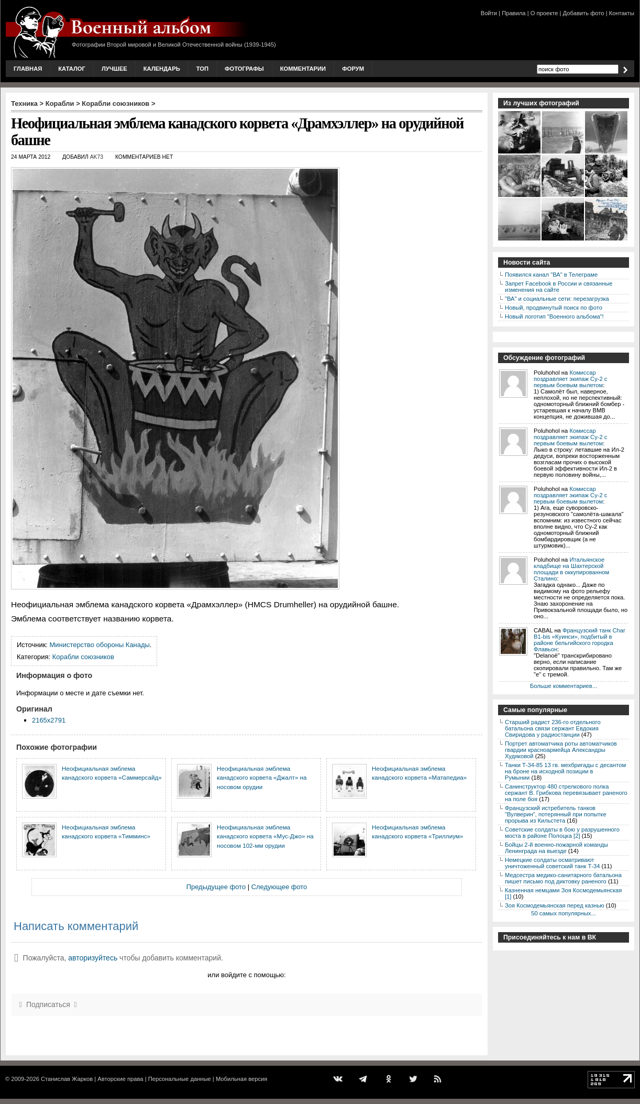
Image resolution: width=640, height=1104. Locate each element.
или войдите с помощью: (246, 975)
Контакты (621, 13)
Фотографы (244, 68)
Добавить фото (583, 13)
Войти (489, 13)
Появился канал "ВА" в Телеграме (551, 274)
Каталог (71, 68)
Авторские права (120, 1079)
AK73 (96, 157)
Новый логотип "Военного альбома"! (554, 316)
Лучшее (114, 68)
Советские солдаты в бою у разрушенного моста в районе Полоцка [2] (562, 832)
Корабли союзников (115, 103)
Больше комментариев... (563, 686)
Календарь (162, 68)
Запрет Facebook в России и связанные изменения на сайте (558, 286)
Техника (24, 103)
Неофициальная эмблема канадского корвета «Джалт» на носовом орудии (262, 777)
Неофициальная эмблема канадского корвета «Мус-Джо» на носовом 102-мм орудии (265, 836)
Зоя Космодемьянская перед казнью (554, 905)
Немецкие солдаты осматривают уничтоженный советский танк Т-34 (552, 863)
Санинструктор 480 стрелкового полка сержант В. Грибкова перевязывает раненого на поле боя (566, 792)
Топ (202, 68)
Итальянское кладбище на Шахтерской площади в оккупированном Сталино (571, 569)
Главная (28, 68)
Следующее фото (279, 887)
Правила (513, 13)
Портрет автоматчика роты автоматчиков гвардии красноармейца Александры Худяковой (561, 749)
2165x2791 (48, 720)
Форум (353, 68)
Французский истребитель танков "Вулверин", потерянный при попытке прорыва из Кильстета (555, 814)
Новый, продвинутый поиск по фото (553, 307)
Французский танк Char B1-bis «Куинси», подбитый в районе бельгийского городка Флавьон (579, 639)
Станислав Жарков (67, 1079)
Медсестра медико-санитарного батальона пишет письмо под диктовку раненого (563, 878)
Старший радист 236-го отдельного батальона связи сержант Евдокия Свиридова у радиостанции (553, 728)
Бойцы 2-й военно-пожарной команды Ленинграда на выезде (556, 847)
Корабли (60, 103)
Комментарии (303, 68)
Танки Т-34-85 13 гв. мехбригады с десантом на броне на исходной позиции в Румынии (565, 771)
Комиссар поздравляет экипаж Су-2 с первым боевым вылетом (570, 378)
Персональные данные (179, 1079)
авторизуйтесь (92, 958)
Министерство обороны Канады (100, 645)
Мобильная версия (241, 1079)
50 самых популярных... (563, 913)
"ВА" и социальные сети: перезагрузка (557, 299)
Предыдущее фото (216, 887)
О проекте (544, 13)
